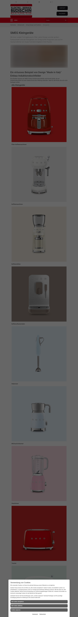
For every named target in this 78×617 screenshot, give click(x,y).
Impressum (35, 614)
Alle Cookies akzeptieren (17, 601)
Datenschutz (43, 614)
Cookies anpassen (15, 610)
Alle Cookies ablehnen (16, 605)
